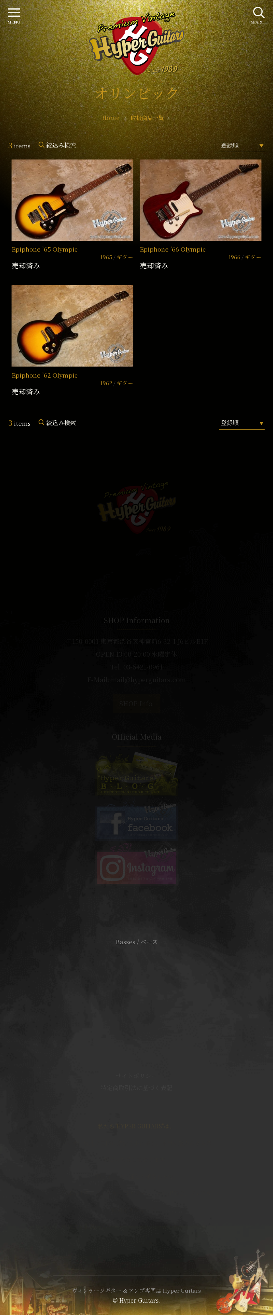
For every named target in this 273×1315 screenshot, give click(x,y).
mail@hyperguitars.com (148, 679)
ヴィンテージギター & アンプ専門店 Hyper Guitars (136, 1290)
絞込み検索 (61, 145)
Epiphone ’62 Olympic (45, 375)
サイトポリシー (136, 1075)
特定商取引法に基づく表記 (136, 1087)
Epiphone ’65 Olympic (45, 249)
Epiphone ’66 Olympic (173, 249)
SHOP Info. (136, 703)
